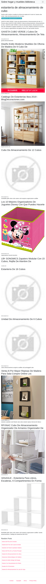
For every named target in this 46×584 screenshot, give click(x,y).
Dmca (25, 580)
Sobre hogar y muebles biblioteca (18, 2)
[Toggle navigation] (43, 1)
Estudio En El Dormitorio (8, 566)
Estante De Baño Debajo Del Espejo (11, 560)
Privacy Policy (32, 580)
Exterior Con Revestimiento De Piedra (11, 563)
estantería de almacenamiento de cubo (12, 18)
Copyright (18, 580)
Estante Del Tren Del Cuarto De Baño (11, 544)
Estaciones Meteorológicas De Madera (11, 557)
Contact (11, 580)
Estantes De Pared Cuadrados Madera (11, 547)
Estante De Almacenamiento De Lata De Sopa (13, 569)
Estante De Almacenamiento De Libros (11, 554)
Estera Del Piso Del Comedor (9, 541)
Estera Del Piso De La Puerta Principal (11, 551)
